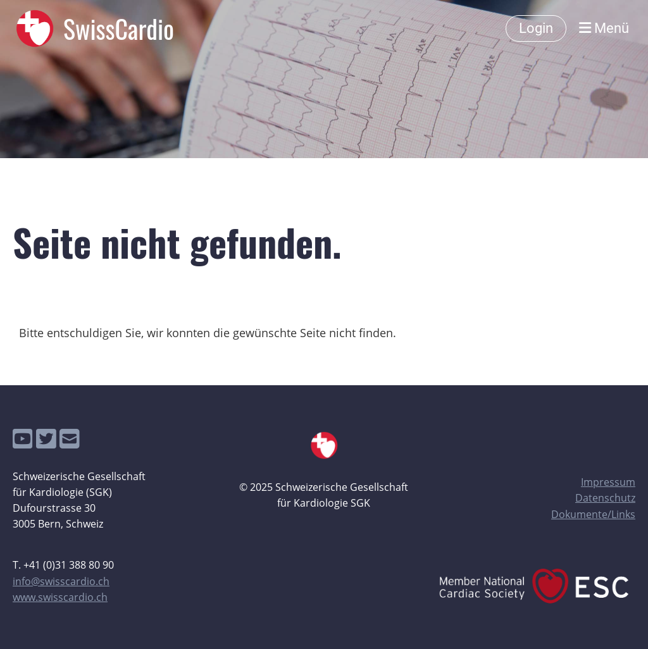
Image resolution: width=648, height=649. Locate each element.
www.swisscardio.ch (60, 597)
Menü (604, 28)
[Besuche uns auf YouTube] (23, 438)
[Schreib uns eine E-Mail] (69, 438)
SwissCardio (118, 28)
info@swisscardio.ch (61, 581)
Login (536, 28)
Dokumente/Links (593, 514)
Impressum (608, 482)
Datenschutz (605, 498)
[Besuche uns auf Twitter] (46, 438)
